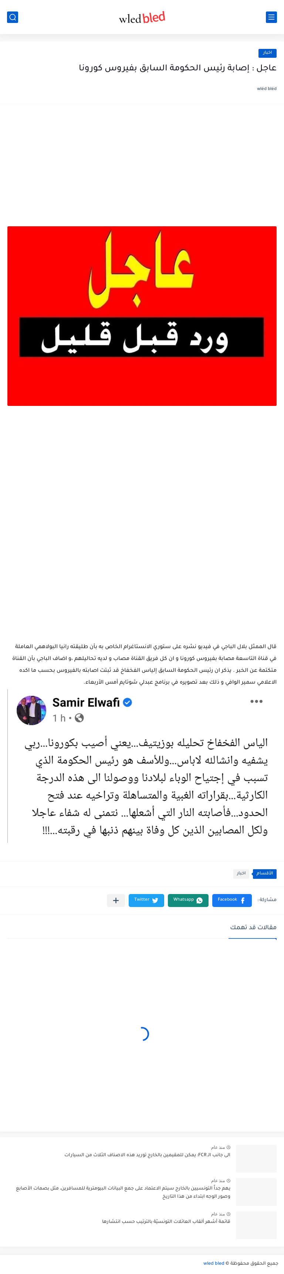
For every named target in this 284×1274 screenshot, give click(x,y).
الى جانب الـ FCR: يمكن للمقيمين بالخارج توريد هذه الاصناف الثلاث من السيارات (147, 1155)
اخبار (267, 53)
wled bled (213, 1264)
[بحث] (12, 17)
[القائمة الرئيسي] (271, 17)
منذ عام (218, 1147)
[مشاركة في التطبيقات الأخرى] (116, 900)
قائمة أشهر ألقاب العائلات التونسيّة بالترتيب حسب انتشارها (166, 1222)
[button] (232, 900)
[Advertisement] (142, 169)
